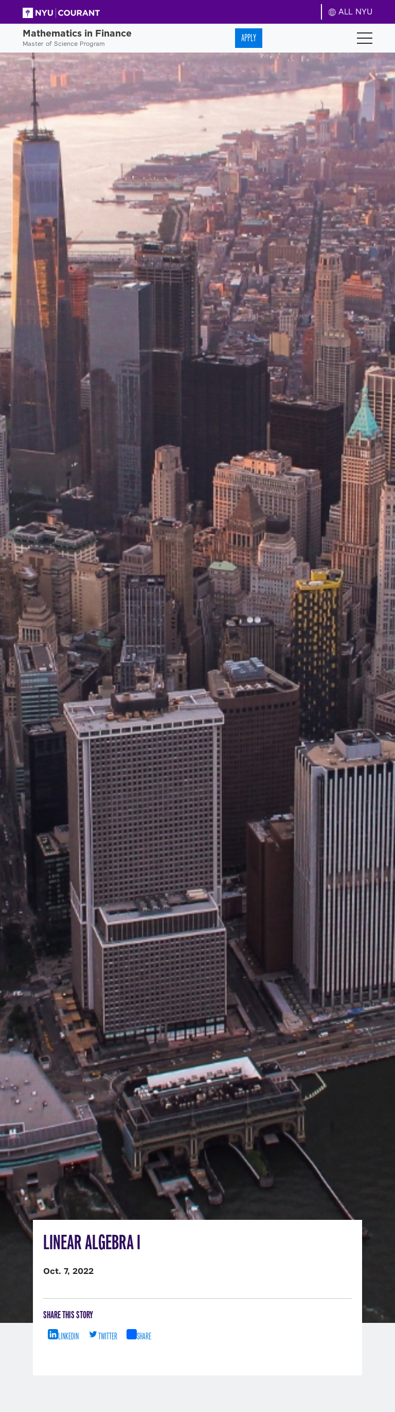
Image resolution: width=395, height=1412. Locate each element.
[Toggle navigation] (364, 38)
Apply (248, 38)
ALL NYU (350, 11)
